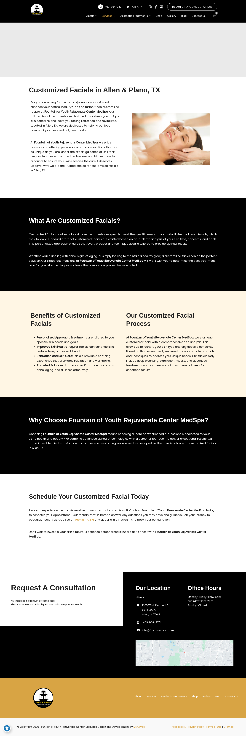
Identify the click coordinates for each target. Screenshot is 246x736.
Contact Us (234, 696)
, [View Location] (137, 7)
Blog (221, 696)
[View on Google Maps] (184, 653)
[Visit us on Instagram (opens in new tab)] (150, 6)
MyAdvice (139, 727)
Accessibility (177, 727)
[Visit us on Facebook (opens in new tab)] (155, 6)
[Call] (110, 6)
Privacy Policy (195, 727)
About (149, 696)
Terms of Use (214, 727)
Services (161, 696)
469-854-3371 (84, 520)
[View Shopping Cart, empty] (214, 16)
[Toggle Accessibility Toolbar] (7, 729)
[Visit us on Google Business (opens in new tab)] (161, 6)
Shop (201, 696)
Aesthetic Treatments (182, 696)
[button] (192, 7)
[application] (95, 16)
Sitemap (230, 727)
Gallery (211, 696)
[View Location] (128, 6)
